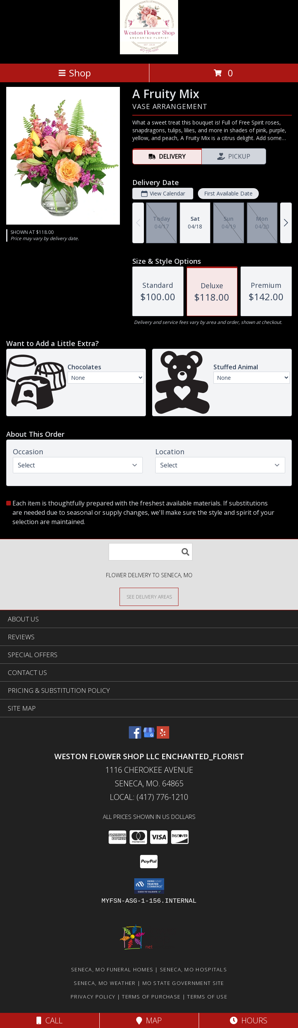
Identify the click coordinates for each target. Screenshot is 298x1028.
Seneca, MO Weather (104, 983)
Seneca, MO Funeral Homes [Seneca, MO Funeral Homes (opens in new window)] (112, 969)
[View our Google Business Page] (149, 736)
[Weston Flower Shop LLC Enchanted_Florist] (149, 52)
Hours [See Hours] (248, 1020)
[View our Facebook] (135, 736)
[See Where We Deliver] (149, 596)
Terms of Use (207, 996)
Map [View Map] (149, 1020)
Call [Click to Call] (49, 1020)
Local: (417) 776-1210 (149, 797)
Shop (74, 72)
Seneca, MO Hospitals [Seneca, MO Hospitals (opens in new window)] (193, 969)
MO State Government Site (183, 983)
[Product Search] (150, 552)
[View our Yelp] (163, 736)
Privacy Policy (93, 996)
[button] (149, 886)
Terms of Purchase (151, 996)
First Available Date (228, 193)
